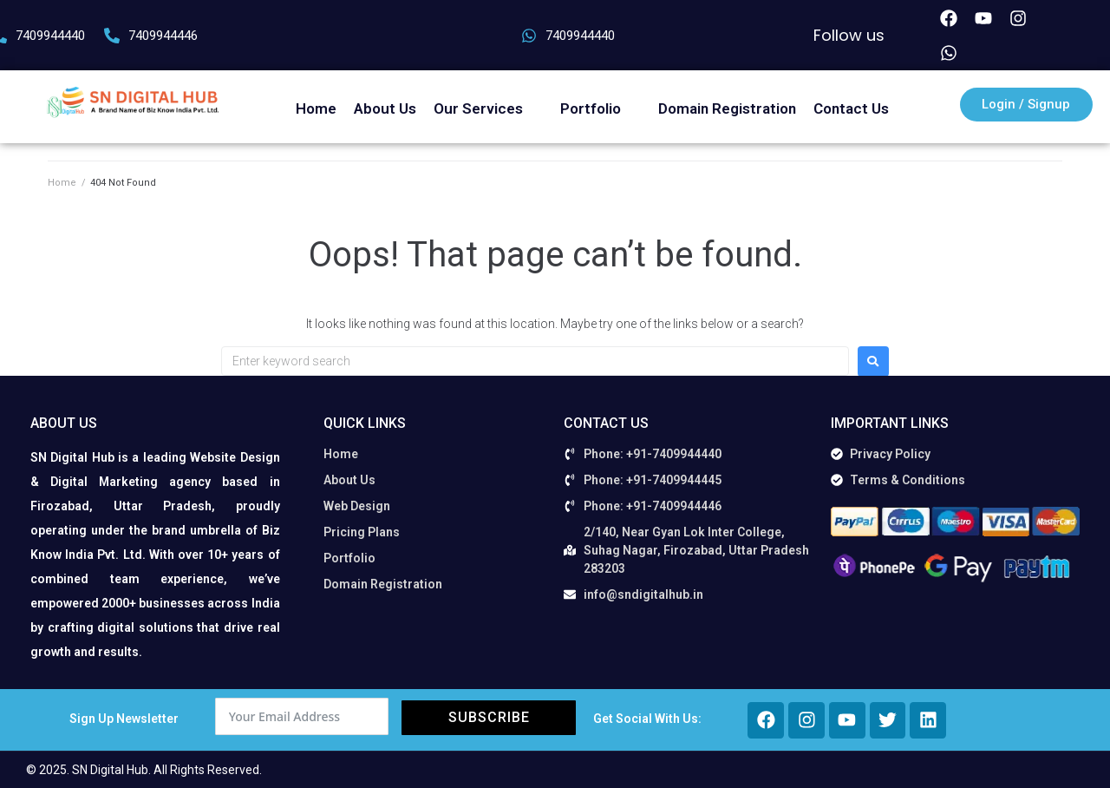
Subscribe (489, 717)
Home (62, 182)
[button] (488, 109)
